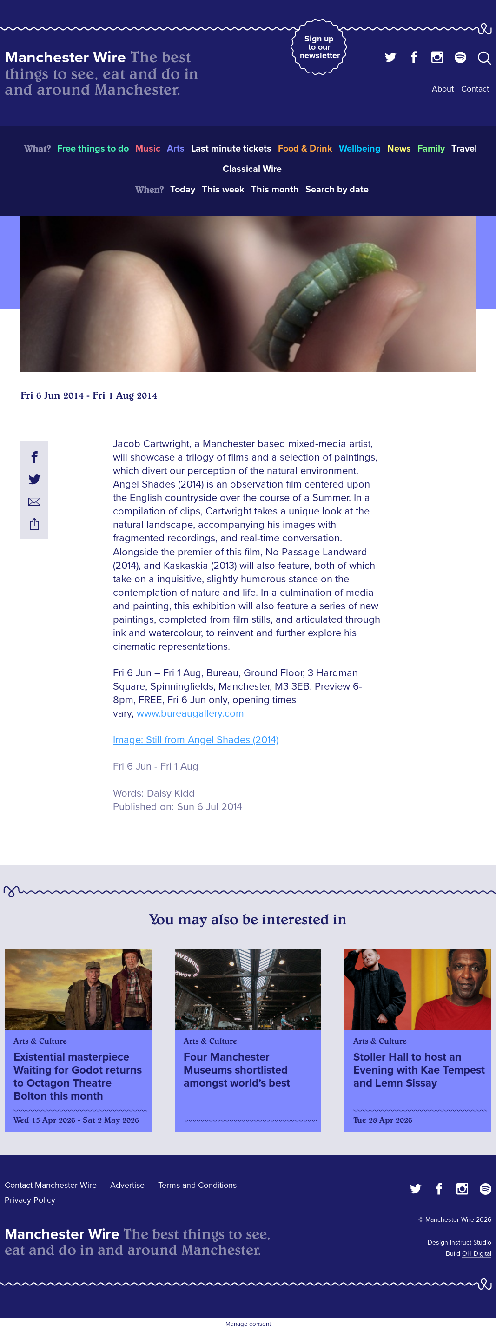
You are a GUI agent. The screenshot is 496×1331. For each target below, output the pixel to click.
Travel (464, 148)
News (399, 148)
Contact (475, 89)
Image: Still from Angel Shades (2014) (195, 740)
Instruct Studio (470, 1242)
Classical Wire (252, 169)
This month (275, 189)
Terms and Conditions (197, 1185)
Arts (176, 148)
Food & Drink (305, 148)
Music (147, 148)
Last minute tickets (231, 148)
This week (223, 189)
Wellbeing (360, 148)
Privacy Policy (30, 1200)
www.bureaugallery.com (190, 713)
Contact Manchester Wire (51, 1185)
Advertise (127, 1185)
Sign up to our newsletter (320, 46)
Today (182, 189)
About (443, 89)
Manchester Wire (65, 57)
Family (431, 148)
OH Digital (476, 1254)
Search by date (337, 189)
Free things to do (93, 148)
